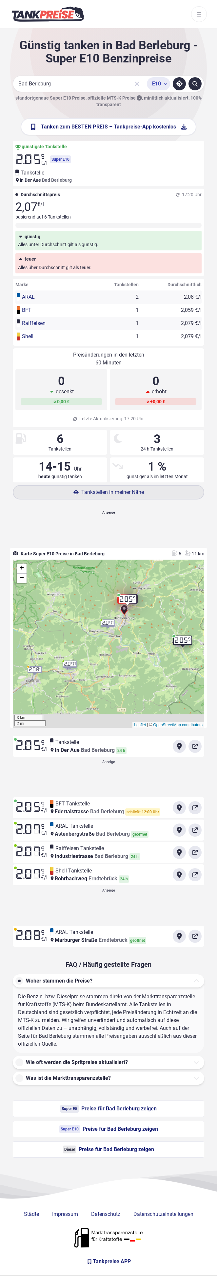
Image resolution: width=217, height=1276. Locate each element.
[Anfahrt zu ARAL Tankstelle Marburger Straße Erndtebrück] (179, 936)
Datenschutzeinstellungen (163, 1214)
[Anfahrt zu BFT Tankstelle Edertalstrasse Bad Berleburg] (179, 807)
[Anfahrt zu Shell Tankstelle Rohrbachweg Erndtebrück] (179, 874)
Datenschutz (105, 1214)
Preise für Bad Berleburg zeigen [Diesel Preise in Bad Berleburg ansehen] (108, 1149)
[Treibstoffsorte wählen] (158, 83)
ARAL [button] (28, 297)
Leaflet (140, 725)
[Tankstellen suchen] (195, 83)
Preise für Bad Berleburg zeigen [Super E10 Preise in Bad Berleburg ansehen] (108, 1129)
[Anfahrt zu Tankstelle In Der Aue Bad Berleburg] (179, 746)
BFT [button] (26, 310)
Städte (31, 1214)
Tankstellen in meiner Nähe (108, 492)
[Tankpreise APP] (108, 1261)
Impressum (65, 1214)
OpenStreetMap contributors (178, 725)
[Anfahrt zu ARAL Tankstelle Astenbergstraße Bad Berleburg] (179, 830)
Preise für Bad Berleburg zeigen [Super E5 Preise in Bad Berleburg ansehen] (108, 1109)
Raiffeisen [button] (34, 323)
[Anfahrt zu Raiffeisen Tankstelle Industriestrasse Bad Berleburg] (179, 852)
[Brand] (48, 14)
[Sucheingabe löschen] (137, 84)
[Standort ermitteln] (179, 83)
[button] (124, 612)
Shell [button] (27, 336)
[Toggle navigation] (199, 14)
